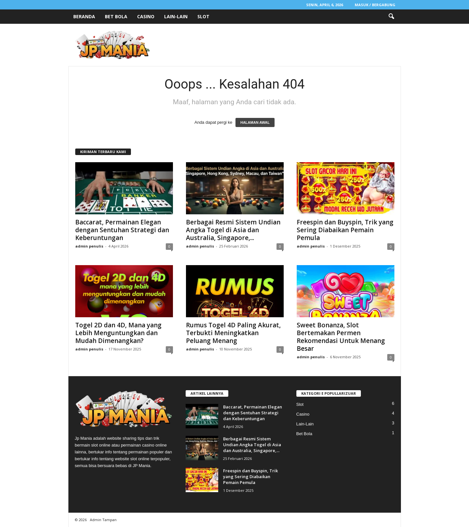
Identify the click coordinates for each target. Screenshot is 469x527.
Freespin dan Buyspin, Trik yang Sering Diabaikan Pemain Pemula (345, 230)
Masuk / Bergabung (375, 4)
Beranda (84, 16)
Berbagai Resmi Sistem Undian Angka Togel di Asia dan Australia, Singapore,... (233, 230)
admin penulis (89, 246)
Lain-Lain (176, 16)
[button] (391, 16)
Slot (203, 16)
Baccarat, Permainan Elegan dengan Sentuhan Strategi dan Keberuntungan (122, 230)
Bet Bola (116, 16)
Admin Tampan (103, 519)
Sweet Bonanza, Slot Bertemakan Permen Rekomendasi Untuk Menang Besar (341, 337)
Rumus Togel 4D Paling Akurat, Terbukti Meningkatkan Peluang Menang (233, 333)
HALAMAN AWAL (255, 122)
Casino (145, 16)
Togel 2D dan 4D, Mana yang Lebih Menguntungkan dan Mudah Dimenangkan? (118, 333)
